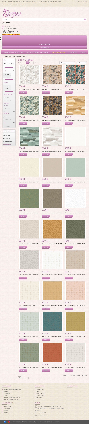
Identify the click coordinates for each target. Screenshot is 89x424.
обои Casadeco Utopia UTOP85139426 (52, 213)
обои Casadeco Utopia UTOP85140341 (75, 213)
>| (28, 378)
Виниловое (8, 119)
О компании (7, 393)
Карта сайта (39, 397)
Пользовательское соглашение (11, 399)
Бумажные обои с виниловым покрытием (49, 1)
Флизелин (7, 108)
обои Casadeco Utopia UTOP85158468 (52, 367)
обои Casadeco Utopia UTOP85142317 (52, 244)
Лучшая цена (7, 144)
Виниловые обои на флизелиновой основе (14, 5)
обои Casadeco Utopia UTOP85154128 (75, 305)
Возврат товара (40, 395)
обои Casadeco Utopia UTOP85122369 (75, 120)
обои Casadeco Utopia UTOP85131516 (52, 182)
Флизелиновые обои (19, 1)
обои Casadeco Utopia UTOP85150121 (52, 274)
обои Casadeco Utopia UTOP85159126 (75, 367)
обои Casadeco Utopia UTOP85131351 (29, 182)
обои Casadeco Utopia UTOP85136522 (75, 182)
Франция (7, 126)
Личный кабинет (8, 406)
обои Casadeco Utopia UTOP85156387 (52, 336)
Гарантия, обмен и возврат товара (12, 389)
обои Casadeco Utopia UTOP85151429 (52, 305)
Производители (40, 389)
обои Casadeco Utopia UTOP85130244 (75, 151)
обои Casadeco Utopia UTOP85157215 (75, 336)
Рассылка (6, 412)
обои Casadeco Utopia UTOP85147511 (75, 244)
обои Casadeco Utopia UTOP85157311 (29, 367)
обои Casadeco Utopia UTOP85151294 (75, 274)
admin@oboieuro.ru (42, 415)
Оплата (5, 395)
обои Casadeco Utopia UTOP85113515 (75, 89)
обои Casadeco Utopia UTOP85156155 (29, 336)
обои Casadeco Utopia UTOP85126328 (29, 151)
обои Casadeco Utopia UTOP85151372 (29, 305)
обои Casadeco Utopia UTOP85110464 (29, 89)
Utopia (24, 56)
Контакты (6, 391)
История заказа (7, 408)
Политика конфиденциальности (12, 397)
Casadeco (18, 56)
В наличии (8, 100)
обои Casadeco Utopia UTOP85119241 (52, 120)
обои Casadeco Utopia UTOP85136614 (29, 213)
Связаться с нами (40, 393)
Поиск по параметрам (6, 134)
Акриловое (8, 117)
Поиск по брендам (10, 56)
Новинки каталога (8, 141)
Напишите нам (44, 47)
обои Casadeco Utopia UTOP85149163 (29, 274)
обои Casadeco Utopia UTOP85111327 (52, 89)
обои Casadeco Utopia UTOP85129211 (52, 151)
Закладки (6, 410)
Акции (37, 391)
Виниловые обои (7, 1)
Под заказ (7, 97)
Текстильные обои (31, 1)
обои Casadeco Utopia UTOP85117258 (29, 120)
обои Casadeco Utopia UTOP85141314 (29, 244)
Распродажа (6, 138)
